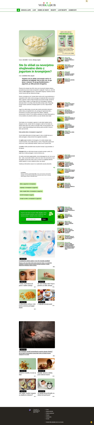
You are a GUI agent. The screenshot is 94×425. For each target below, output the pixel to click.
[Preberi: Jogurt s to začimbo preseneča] (60, 84)
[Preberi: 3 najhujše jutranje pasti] (46, 290)
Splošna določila (49, 411)
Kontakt (47, 418)
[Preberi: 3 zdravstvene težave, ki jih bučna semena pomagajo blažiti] (28, 290)
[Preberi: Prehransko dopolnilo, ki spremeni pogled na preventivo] (60, 188)
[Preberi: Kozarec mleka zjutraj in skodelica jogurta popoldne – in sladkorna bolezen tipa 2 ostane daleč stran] (60, 248)
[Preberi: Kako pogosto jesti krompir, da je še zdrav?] (60, 70)
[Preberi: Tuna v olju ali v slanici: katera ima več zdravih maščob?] (60, 234)
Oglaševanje (48, 416)
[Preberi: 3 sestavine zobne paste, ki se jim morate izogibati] (37, 249)
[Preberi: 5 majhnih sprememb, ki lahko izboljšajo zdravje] (60, 77)
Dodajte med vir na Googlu (54, 422)
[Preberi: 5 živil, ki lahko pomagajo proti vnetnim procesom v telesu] (60, 212)
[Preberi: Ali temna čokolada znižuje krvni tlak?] (60, 181)
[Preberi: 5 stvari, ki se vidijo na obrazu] (60, 136)
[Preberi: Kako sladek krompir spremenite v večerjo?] (60, 160)
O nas (47, 409)
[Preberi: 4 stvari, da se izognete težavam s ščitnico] (60, 63)
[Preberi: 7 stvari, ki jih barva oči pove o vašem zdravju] (28, 269)
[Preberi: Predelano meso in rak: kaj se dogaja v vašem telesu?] (60, 241)
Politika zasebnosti (50, 413)
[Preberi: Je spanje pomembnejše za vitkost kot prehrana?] (46, 379)
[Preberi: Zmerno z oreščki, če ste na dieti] (28, 359)
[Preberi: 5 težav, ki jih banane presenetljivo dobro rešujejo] (60, 174)
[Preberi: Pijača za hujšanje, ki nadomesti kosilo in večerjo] (60, 122)
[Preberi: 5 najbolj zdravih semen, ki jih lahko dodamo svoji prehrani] (60, 167)
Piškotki (47, 415)
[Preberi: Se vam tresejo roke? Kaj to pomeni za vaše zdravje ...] (46, 269)
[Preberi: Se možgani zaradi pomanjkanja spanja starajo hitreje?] (37, 338)
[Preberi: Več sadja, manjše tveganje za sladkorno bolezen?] (28, 379)
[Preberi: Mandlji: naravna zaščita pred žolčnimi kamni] (46, 359)
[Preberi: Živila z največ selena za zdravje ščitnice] (60, 226)
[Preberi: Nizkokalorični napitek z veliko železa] (60, 219)
